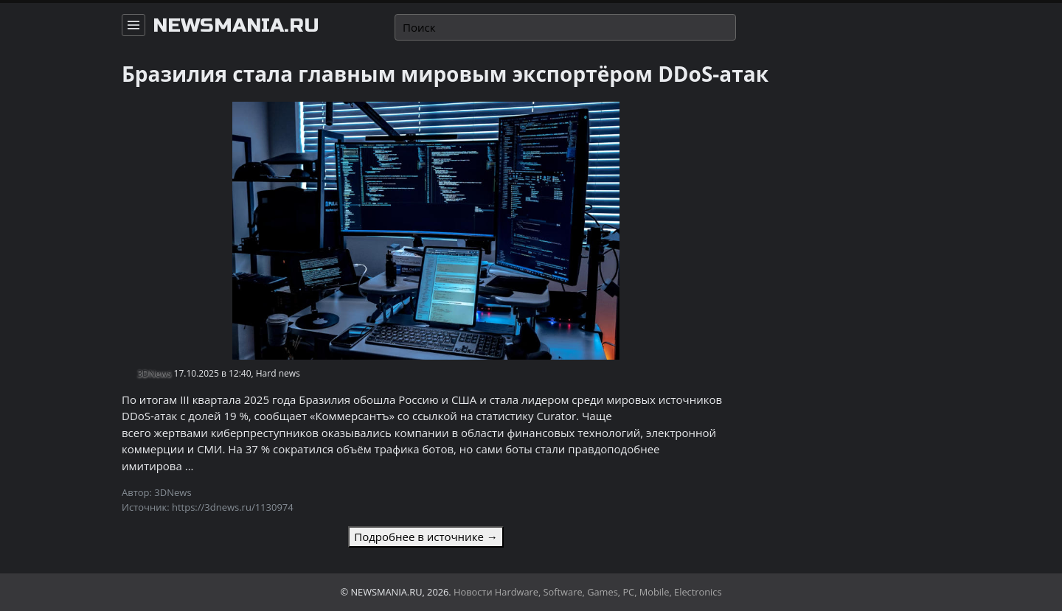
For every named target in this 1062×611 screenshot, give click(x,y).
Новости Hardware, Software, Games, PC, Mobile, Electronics (588, 591)
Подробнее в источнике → (425, 536)
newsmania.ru (236, 26)
